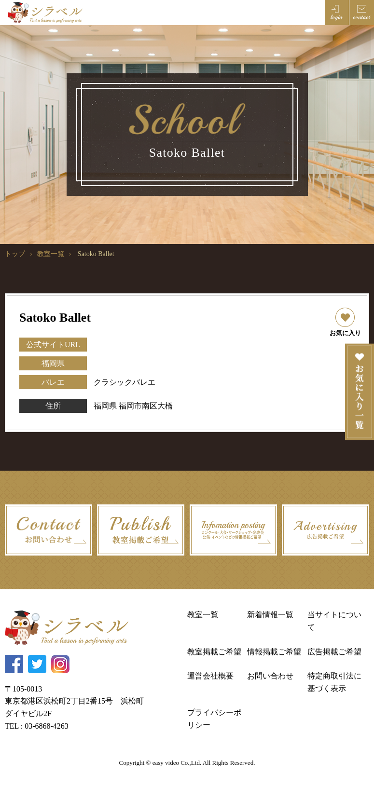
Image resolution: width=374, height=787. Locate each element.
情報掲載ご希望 (274, 652)
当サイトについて (334, 621)
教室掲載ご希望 (214, 652)
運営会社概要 (210, 676)
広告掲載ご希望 (334, 652)
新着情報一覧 (270, 615)
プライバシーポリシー (214, 718)
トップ (15, 254)
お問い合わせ (270, 676)
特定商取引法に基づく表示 (334, 682)
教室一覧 (50, 254)
